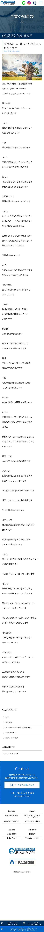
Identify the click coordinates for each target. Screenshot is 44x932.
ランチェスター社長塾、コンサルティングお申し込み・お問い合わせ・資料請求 (24, 929)
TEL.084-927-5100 (12, 923)
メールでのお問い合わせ (34, 923)
